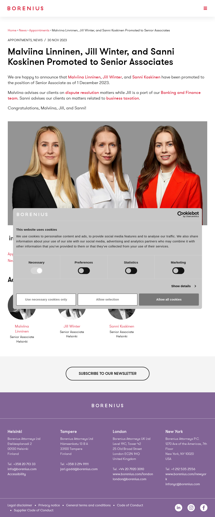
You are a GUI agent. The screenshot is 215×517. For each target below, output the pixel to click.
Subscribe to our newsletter (107, 373)
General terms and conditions (88, 505)
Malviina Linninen (84, 77)
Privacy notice (49, 505)
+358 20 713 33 (24, 464)
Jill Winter (112, 77)
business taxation (122, 98)
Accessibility (17, 474)
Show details (181, 286)
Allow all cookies (169, 299)
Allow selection (107, 299)
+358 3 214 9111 (77, 464)
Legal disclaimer (20, 505)
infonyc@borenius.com (182, 484)
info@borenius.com (22, 469)
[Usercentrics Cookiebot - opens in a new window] (180, 214)
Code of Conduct (130, 505)
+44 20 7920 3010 (131, 469)
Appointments (39, 30)
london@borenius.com (129, 479)
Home (12, 30)
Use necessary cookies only (46, 299)
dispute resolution (82, 92)
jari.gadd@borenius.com (79, 469)
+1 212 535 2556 (183, 469)
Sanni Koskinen (146, 77)
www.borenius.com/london (133, 474)
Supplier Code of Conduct (33, 510)
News (23, 30)
